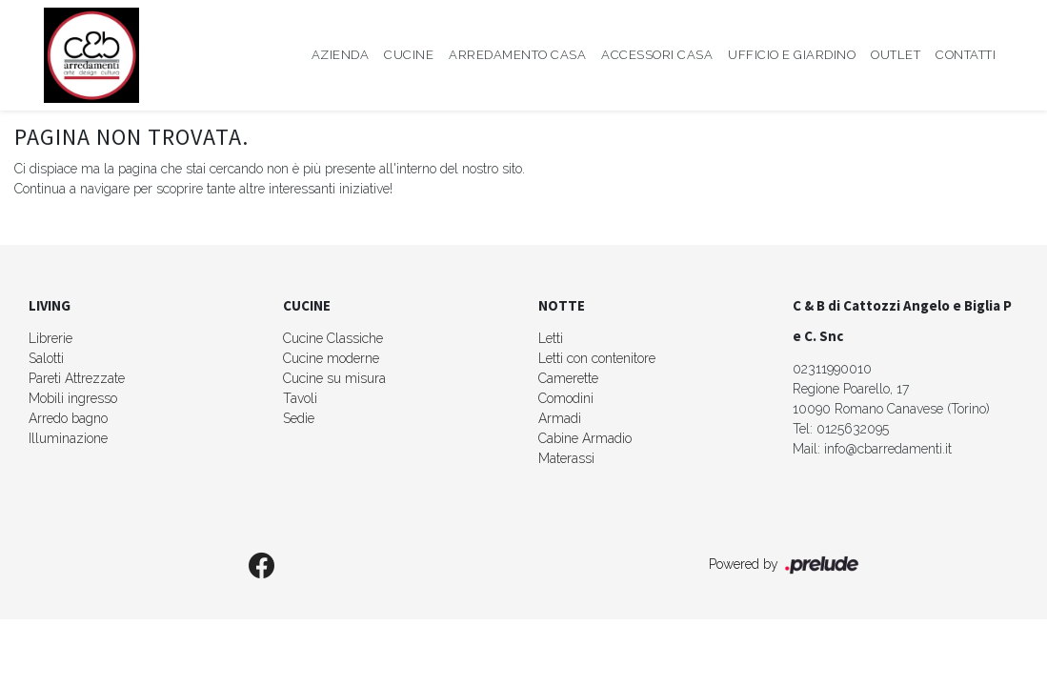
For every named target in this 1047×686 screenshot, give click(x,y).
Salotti (46, 358)
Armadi (559, 418)
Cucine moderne (331, 358)
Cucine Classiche (333, 338)
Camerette (568, 378)
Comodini (566, 398)
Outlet (895, 55)
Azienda (341, 55)
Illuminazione (68, 438)
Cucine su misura (334, 378)
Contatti (966, 55)
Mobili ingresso (73, 398)
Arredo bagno (68, 418)
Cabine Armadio (585, 438)
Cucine (408, 55)
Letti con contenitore (596, 358)
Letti (550, 338)
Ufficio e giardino (792, 55)
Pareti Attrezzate (77, 378)
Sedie (298, 418)
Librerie (50, 338)
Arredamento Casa (517, 55)
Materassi (566, 458)
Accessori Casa (657, 55)
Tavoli (300, 398)
